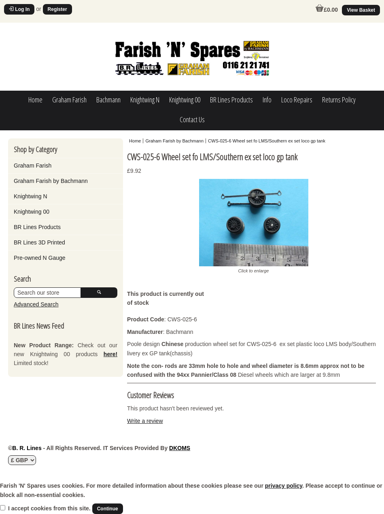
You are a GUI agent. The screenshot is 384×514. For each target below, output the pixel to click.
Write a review (145, 421)
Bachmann (108, 99)
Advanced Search (36, 304)
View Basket (361, 10)
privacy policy (283, 485)
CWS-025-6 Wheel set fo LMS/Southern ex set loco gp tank (266, 140)
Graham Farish (69, 99)
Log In (19, 9)
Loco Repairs (296, 99)
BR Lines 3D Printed (39, 242)
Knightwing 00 (184, 99)
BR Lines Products (231, 99)
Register (57, 9)
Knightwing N (144, 99)
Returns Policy (339, 99)
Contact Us (192, 119)
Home (35, 99)
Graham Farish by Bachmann (51, 181)
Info (267, 99)
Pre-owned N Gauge (40, 258)
